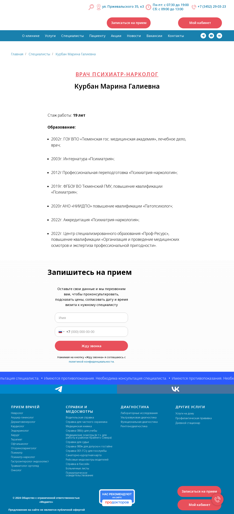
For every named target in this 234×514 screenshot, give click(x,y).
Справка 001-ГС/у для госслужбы (86, 450)
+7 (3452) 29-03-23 (212, 6)
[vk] (219, 35)
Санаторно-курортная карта (83, 455)
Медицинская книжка (79, 426)
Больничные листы (77, 468)
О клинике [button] (30, 36)
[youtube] (211, 35)
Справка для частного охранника (86, 422)
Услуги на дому (185, 413)
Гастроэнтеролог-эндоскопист (30, 461)
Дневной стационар (188, 423)
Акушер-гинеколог (22, 417)
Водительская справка (80, 417)
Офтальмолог (19, 444)
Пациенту (97, 36)
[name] (91, 318)
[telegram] (203, 35)
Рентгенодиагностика (134, 426)
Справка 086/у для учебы (81, 430)
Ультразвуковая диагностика (138, 417)
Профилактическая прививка (194, 418)
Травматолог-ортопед (25, 465)
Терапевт (16, 439)
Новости (134, 36)
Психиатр (16, 452)
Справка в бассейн (77, 464)
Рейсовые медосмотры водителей (87, 459)
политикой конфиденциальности (91, 361)
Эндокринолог (20, 430)
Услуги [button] (50, 36)
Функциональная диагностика (139, 422)
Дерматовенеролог (23, 422)
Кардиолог (17, 426)
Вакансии (154, 36)
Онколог (16, 470)
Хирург (15, 435)
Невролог (17, 413)
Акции (116, 36)
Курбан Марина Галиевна (76, 54)
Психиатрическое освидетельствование (79, 474)
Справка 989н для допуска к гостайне (89, 446)
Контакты (176, 36)
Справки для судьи (77, 442)
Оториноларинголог (24, 448)
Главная (17, 54)
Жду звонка (91, 346)
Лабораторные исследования (139, 413)
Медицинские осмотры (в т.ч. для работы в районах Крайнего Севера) (89, 436)
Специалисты (72, 36)
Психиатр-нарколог (23, 457)
